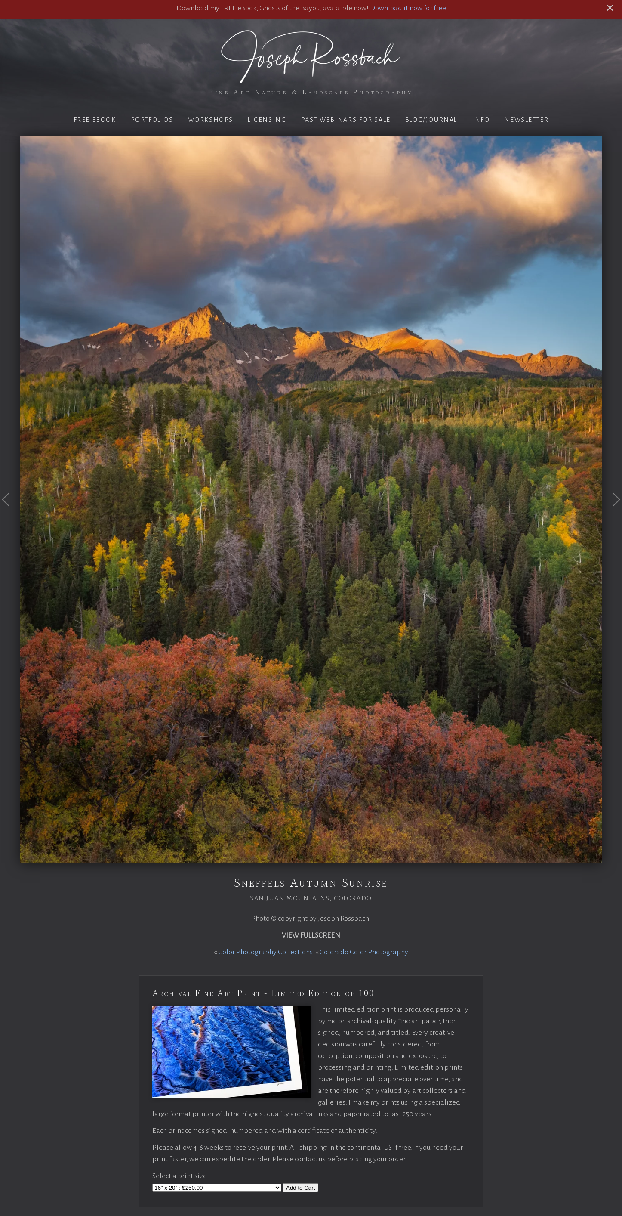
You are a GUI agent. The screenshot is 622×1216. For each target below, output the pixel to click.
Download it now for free (408, 8)
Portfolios (152, 119)
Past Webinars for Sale (346, 119)
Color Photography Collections (265, 952)
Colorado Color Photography (364, 952)
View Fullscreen (311, 935)
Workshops (210, 119)
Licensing (267, 119)
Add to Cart (300, 1188)
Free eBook (95, 119)
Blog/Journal (431, 119)
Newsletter (526, 119)
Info (481, 119)
